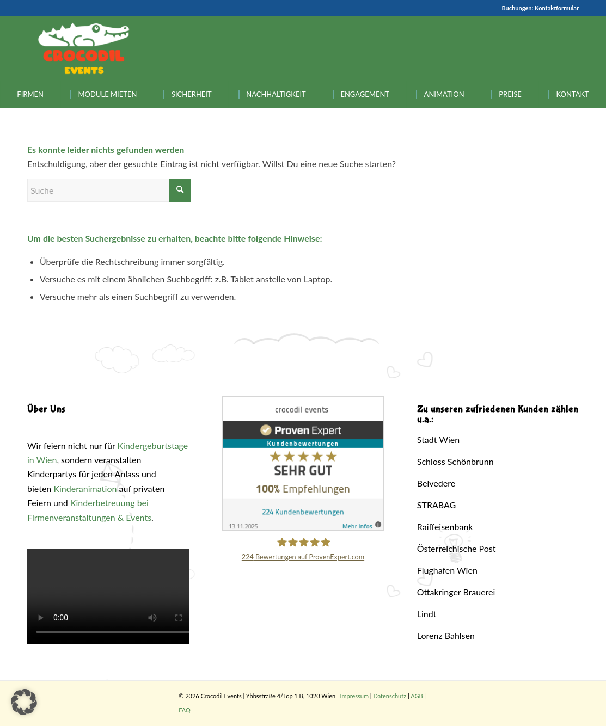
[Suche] (109, 190)
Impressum (354, 695)
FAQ (185, 709)
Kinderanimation (85, 488)
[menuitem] (30, 94)
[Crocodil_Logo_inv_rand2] (83, 48)
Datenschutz (389, 695)
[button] (24, 702)
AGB (417, 695)
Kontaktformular (557, 7)
